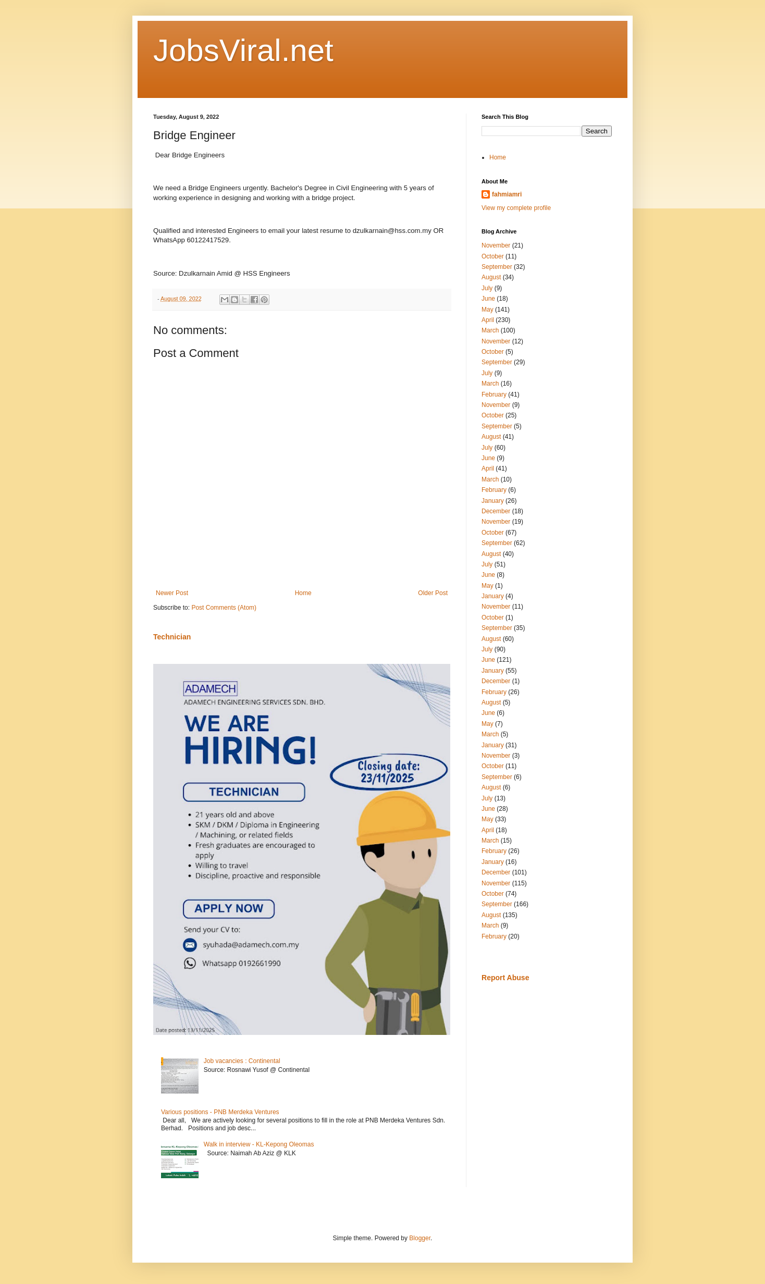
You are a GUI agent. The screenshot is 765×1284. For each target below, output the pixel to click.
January (493, 500)
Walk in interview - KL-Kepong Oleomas (259, 1144)
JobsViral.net (243, 50)
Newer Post (172, 593)
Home (303, 593)
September (497, 266)
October (493, 256)
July (487, 288)
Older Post (433, 593)
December (496, 511)
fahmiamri (507, 194)
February (494, 394)
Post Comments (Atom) (223, 607)
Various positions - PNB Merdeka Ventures (220, 1112)
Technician (172, 637)
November (496, 245)
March (490, 330)
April (488, 320)
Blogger (419, 1238)
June (488, 298)
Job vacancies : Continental (242, 1061)
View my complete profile (516, 208)
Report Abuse (505, 977)
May (487, 309)
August (491, 277)
